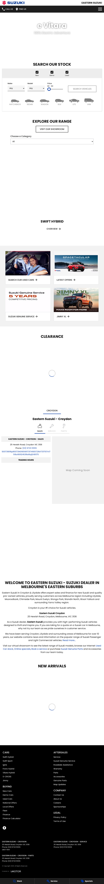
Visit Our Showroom (52, 129)
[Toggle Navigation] (100, 9)
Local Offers (8, 806)
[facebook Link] (4, 828)
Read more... (69, 640)
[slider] (49, 89)
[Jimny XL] (76, 304)
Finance (6, 814)
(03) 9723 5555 (29, 448)
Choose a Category (52, 139)
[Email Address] (26, 453)
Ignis (5, 764)
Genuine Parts (60, 780)
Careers (57, 802)
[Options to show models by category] (52, 141)
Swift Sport (7, 761)
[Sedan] (29, 102)
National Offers (10, 802)
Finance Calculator (11, 818)
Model (36, 86)
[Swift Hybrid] (52, 194)
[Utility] (74, 102)
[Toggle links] (11, 871)
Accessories (59, 776)
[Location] (40, 429)
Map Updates (59, 784)
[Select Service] (51, 429)
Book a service (39, 649)
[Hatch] (15, 102)
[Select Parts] (63, 429)
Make (16, 86)
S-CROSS (7, 776)
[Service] (52, 881)
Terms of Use (59, 821)
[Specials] (86, 881)
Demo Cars (8, 795)
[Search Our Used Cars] (27, 267)
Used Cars (7, 799)
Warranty (57, 768)
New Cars (7, 791)
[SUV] (59, 102)
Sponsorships (59, 806)
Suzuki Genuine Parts (72, 649)
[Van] (89, 102)
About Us (57, 799)
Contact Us (58, 795)
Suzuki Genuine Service (64, 761)
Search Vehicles (82, 88)
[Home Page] (13, 3)
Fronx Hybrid (8, 768)
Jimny (5, 780)
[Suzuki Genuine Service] (27, 304)
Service (56, 757)
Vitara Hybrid (9, 772)
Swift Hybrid (8, 757)
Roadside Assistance (63, 764)
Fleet (5, 810)
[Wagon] (44, 102)
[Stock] (17, 881)
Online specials (22, 649)
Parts (55, 772)
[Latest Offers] (76, 267)
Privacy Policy (59, 817)
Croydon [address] (52, 410)
